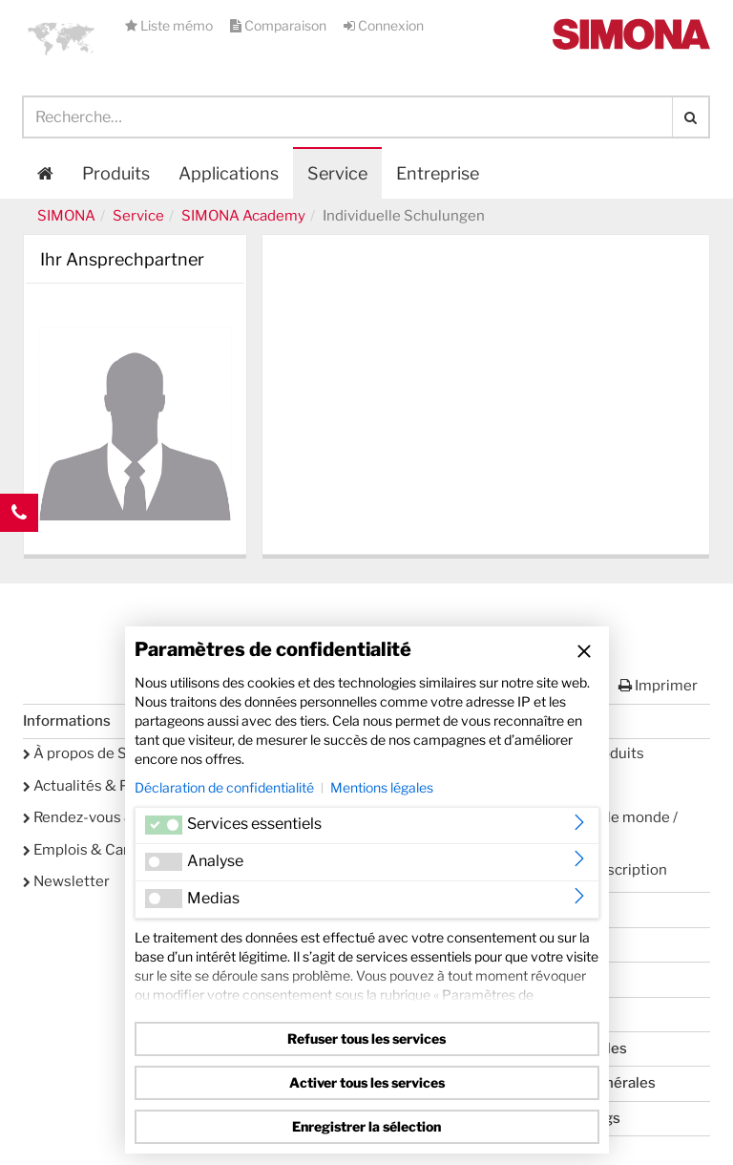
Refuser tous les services (366, 1038)
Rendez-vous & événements (123, 817)
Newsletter (66, 881)
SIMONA (66, 215)
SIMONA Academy (243, 215)
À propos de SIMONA (99, 753)
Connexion (384, 25)
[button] (61, 38)
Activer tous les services (367, 1082)
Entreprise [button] (437, 173)
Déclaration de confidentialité (224, 787)
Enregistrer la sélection (366, 1126)
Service (138, 215)
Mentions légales (381, 787)
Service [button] (337, 173)
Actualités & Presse (95, 785)
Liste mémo (170, 25)
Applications (228, 173)
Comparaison (279, 25)
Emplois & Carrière (92, 849)
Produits (116, 173)
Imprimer (658, 685)
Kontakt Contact (19, 551)
